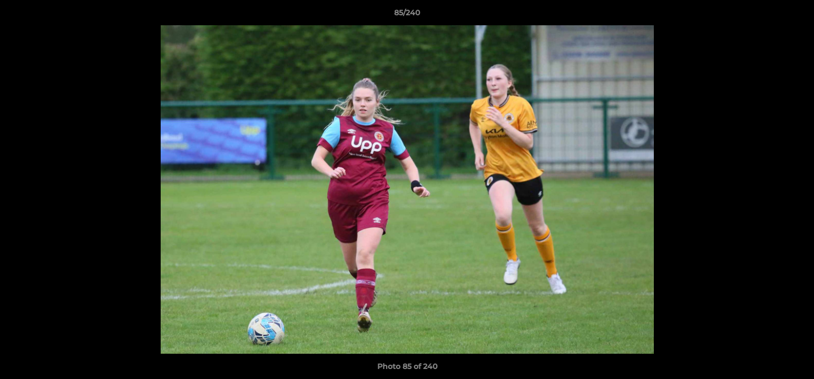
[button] (795, 15)
